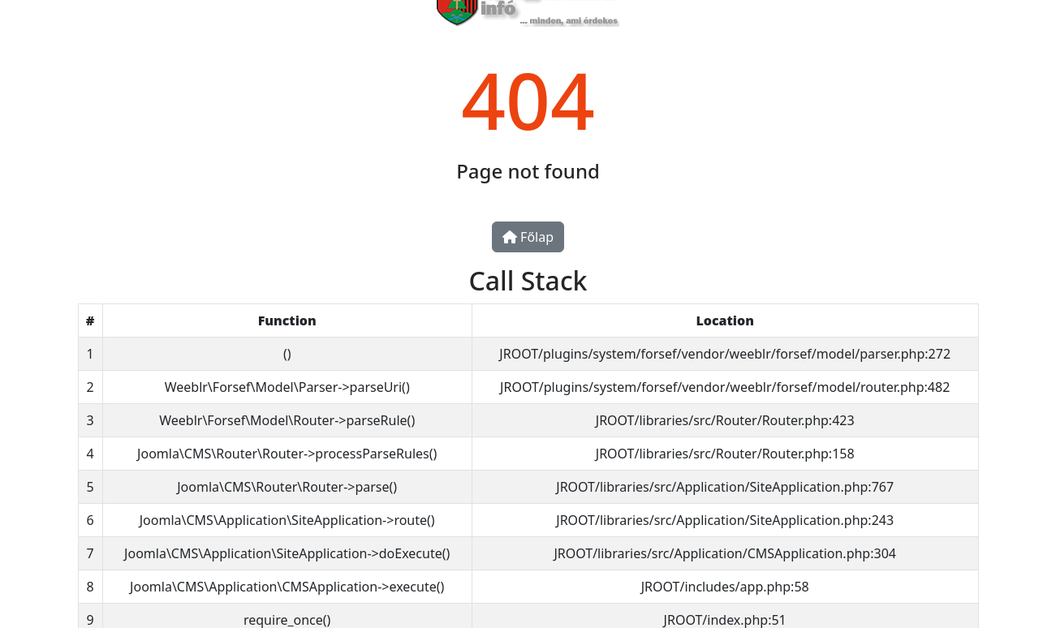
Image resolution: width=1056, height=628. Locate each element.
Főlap (528, 237)
